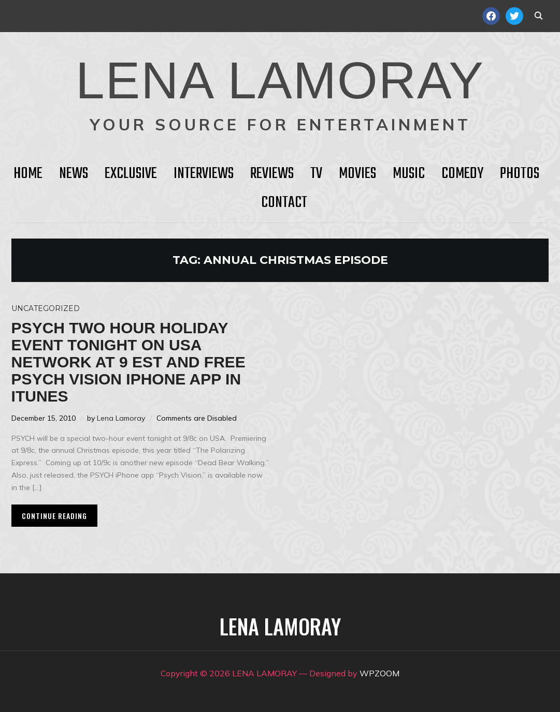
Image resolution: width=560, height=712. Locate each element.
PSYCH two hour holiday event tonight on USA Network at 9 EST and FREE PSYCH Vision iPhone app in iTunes (128, 362)
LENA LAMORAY (280, 80)
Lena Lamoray (121, 418)
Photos (519, 173)
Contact (284, 202)
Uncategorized (45, 308)
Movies (357, 173)
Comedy (462, 173)
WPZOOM (379, 673)
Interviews (204, 173)
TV (316, 173)
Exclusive (131, 173)
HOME (27, 173)
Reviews (272, 173)
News (73, 173)
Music (409, 173)
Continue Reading (54, 515)
